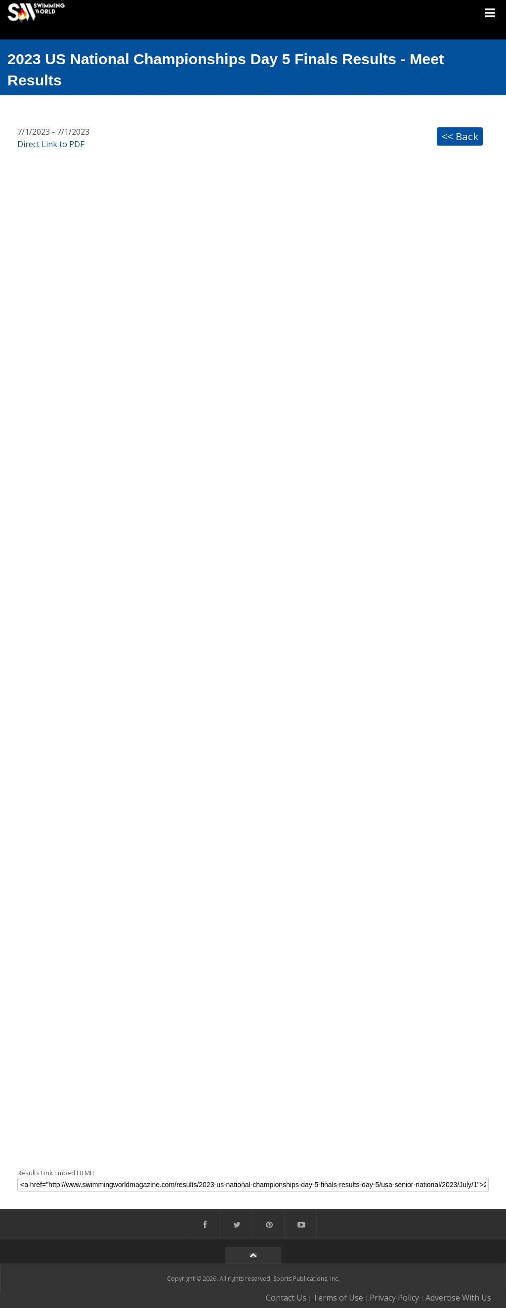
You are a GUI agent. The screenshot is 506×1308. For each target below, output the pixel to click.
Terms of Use (338, 1297)
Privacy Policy (394, 1297)
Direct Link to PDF (50, 144)
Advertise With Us (458, 1297)
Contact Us (286, 1297)
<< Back (459, 136)
